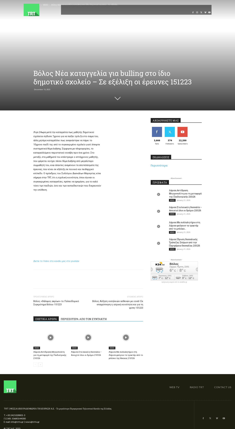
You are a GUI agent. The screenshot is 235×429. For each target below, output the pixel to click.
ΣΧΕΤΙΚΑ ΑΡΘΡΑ (46, 319)
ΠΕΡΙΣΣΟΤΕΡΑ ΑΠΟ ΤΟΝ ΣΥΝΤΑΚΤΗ (84, 319)
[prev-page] (35, 365)
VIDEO (36, 348)
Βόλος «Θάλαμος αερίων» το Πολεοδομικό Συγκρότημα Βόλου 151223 (56, 303)
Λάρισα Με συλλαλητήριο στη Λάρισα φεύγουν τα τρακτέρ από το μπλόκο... (184, 225)
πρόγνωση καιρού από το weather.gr (174, 282)
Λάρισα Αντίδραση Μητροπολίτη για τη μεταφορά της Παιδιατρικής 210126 (49, 355)
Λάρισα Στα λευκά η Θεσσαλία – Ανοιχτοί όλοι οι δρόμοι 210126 (185, 209)
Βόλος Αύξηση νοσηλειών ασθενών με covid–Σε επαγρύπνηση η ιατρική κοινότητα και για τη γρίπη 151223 (117, 304)
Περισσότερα (159, 165)
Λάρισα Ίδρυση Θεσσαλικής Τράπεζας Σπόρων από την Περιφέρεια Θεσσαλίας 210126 (184, 242)
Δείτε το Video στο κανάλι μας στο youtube (56, 261)
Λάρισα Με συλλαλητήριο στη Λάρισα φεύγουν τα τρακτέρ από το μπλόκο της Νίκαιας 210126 (126, 355)
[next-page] (40, 365)
